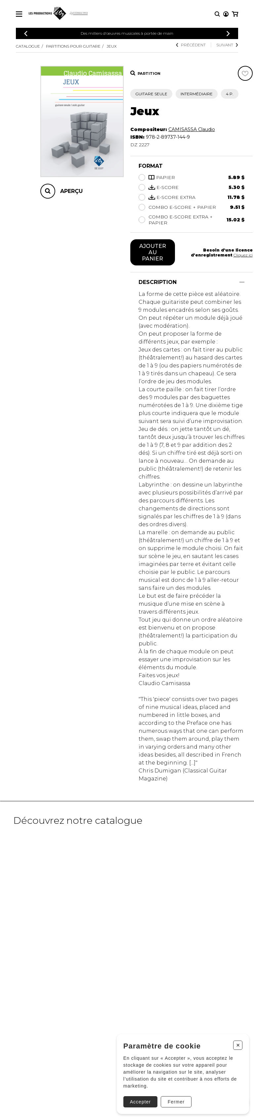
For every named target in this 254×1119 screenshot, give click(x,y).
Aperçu (71, 191)
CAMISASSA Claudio (191, 129)
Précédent (191, 44)
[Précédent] (25, 33)
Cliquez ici (243, 255)
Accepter (140, 1101)
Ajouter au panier (152, 252)
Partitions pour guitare (73, 46)
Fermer (176, 1101)
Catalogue (28, 46)
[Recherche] (217, 14)
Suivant (227, 44)
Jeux (111, 46)
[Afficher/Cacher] (241, 282)
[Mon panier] (235, 14)
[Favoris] (245, 73)
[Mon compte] (226, 14)
